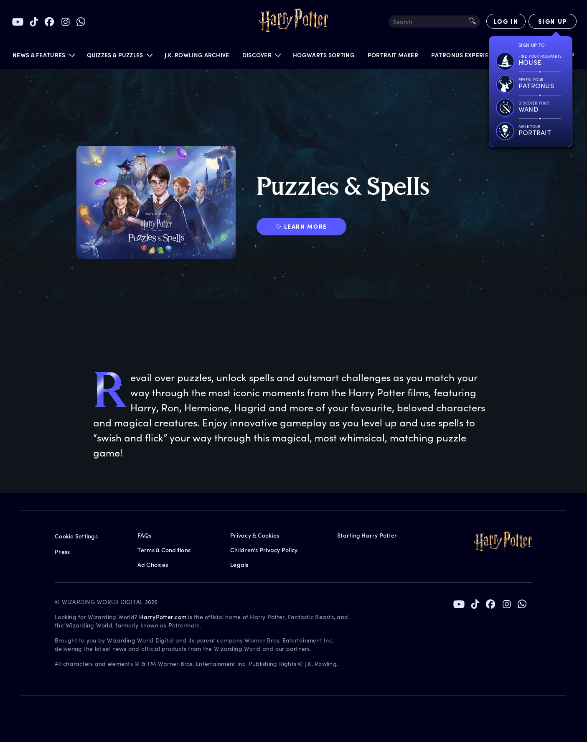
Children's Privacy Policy (263, 550)
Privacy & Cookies (254, 535)
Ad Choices (152, 565)
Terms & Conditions (164, 550)
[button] (43, 57)
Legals (239, 565)
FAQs (144, 535)
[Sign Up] (553, 21)
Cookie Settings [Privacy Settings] (76, 536)
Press (62, 552)
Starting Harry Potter (367, 535)
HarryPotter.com (162, 617)
